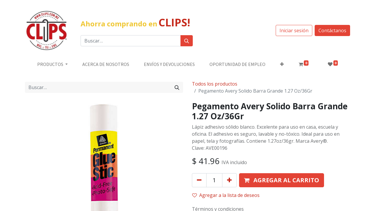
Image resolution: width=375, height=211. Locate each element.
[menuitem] (106, 64)
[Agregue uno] (229, 180)
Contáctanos (332, 30)
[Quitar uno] (199, 180)
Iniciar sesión (293, 30)
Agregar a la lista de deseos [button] (226, 195)
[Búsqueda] (186, 40)
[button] (282, 64)
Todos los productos (214, 84)
